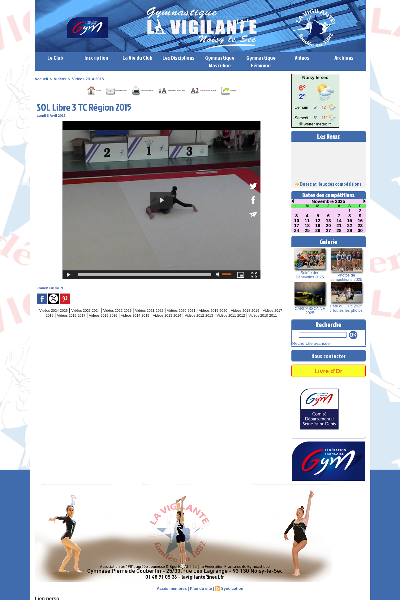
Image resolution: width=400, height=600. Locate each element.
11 (307, 220)
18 (307, 225)
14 (339, 220)
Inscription (96, 57)
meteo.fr (321, 124)
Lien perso (45, 597)
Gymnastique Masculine (219, 61)
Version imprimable (140, 89)
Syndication (230, 587)
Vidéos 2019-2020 (249, 318)
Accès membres (173, 587)
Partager (168, 99)
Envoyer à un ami (89, 89)
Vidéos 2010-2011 (187, 328)
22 (349, 225)
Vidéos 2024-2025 (56, 318)
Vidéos (57, 79)
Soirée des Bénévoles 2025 (309, 275)
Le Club (55, 57)
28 (339, 230)
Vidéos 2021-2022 (172, 318)
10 (296, 220)
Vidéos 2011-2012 (148, 328)
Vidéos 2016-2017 (120, 323)
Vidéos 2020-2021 (210, 318)
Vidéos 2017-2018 (81, 323)
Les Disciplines (178, 57)
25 (307, 230)
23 (360, 225)
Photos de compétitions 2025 (346, 277)
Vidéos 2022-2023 (133, 318)
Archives (344, 57)
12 (317, 220)
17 (296, 225)
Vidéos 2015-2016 (158, 323)
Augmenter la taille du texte (199, 89)
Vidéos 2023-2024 (95, 318)
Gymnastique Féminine (261, 61)
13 (328, 220)
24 (296, 230)
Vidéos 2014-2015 (83, 79)
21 (339, 225)
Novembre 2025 (328, 201)
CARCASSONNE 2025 (309, 310)
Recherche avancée (307, 343)
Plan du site (200, 587)
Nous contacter (328, 354)
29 (349, 230)
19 (317, 225)
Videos (302, 57)
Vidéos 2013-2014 (236, 323)
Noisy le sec (315, 77)
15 (349, 220)
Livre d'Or (328, 369)
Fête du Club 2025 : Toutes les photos (346, 308)
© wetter (309, 124)
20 (328, 225)
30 (360, 230)
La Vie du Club (138, 57)
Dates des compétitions (328, 195)
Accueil (41, 79)
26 (317, 230)
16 (360, 220)
